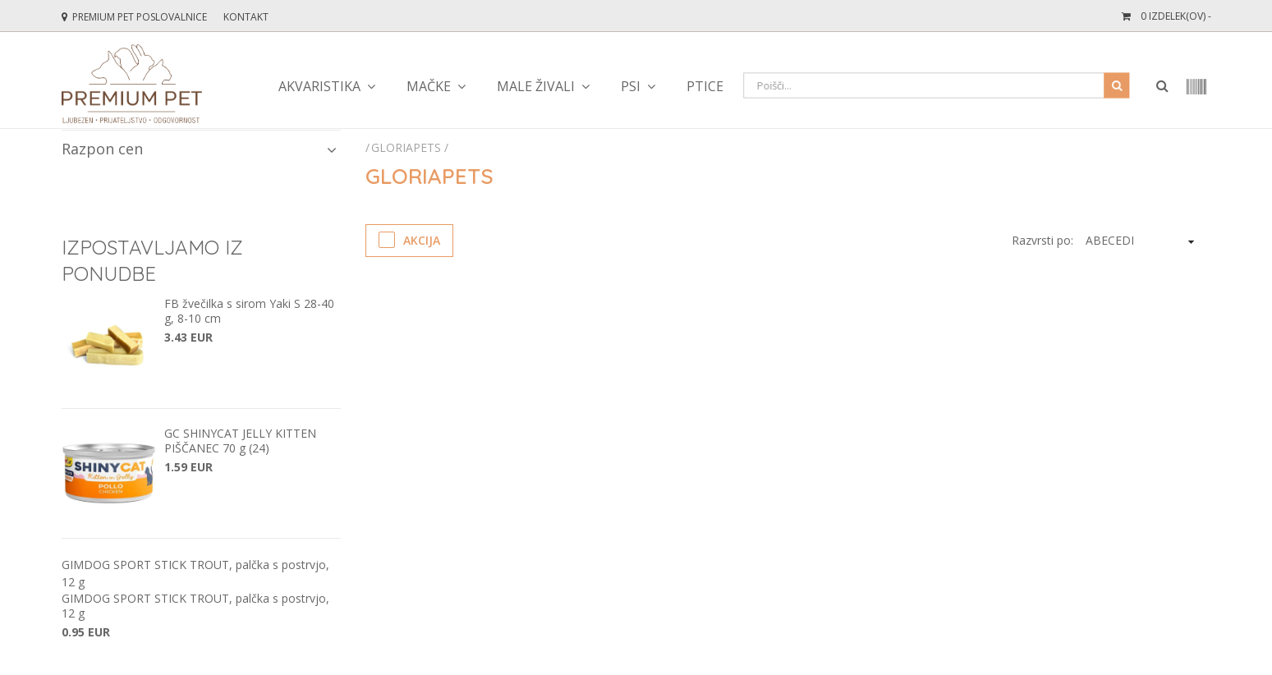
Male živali (536, 86)
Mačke (428, 86)
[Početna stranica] (368, 147)
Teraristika (810, 86)
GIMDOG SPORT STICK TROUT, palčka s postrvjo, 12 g (195, 606)
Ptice (705, 86)
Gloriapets (406, 147)
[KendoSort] (1139, 240)
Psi (631, 86)
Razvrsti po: (1042, 240)
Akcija (409, 240)
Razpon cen (199, 148)
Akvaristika (319, 86)
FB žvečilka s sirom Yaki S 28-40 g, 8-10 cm (249, 311)
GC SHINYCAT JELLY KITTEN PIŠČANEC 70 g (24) (240, 441)
